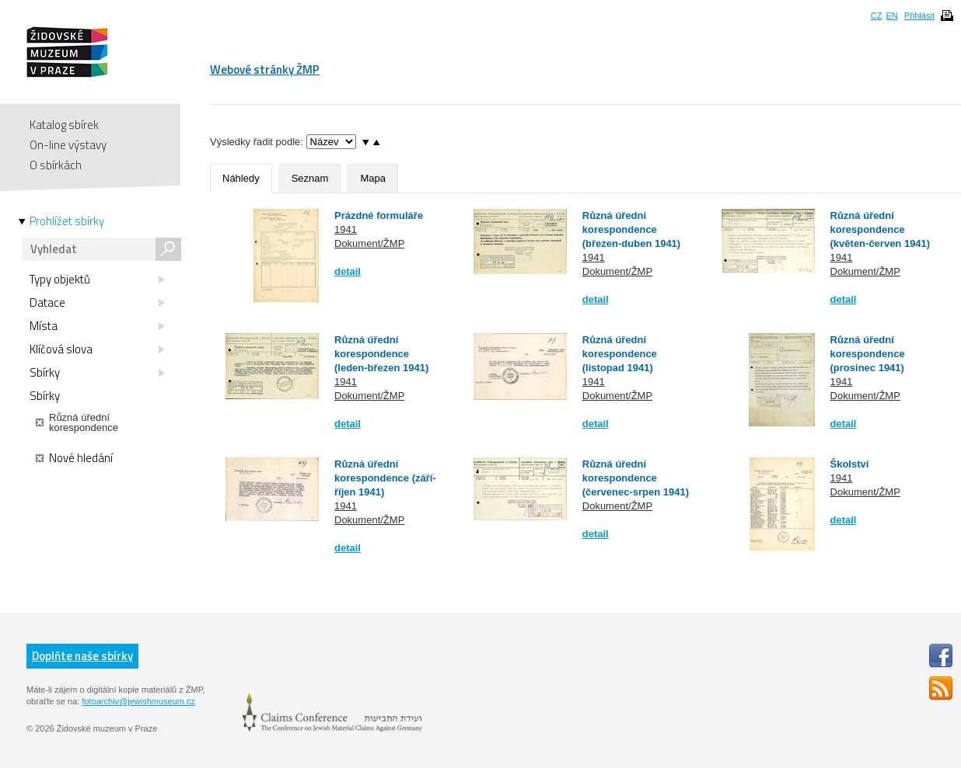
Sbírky (97, 373)
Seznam (310, 178)
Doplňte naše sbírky (82, 656)
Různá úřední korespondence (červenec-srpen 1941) (635, 478)
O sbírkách (56, 165)
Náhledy (241, 178)
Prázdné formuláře (378, 215)
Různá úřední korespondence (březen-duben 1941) (631, 229)
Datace (97, 303)
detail (347, 271)
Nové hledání (74, 458)
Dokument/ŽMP (369, 243)
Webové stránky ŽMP (265, 69)
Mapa (373, 178)
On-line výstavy (68, 145)
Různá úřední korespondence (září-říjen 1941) (385, 478)
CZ (876, 15)
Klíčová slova (97, 349)
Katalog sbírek (64, 125)
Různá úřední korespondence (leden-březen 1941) (381, 354)
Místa (97, 326)
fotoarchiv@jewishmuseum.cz (138, 701)
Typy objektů (97, 280)
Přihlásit (919, 15)
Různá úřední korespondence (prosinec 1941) (867, 354)
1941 (345, 229)
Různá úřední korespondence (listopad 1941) (619, 354)
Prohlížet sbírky (67, 221)
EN (891, 15)
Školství (849, 464)
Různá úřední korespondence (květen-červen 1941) (880, 229)
